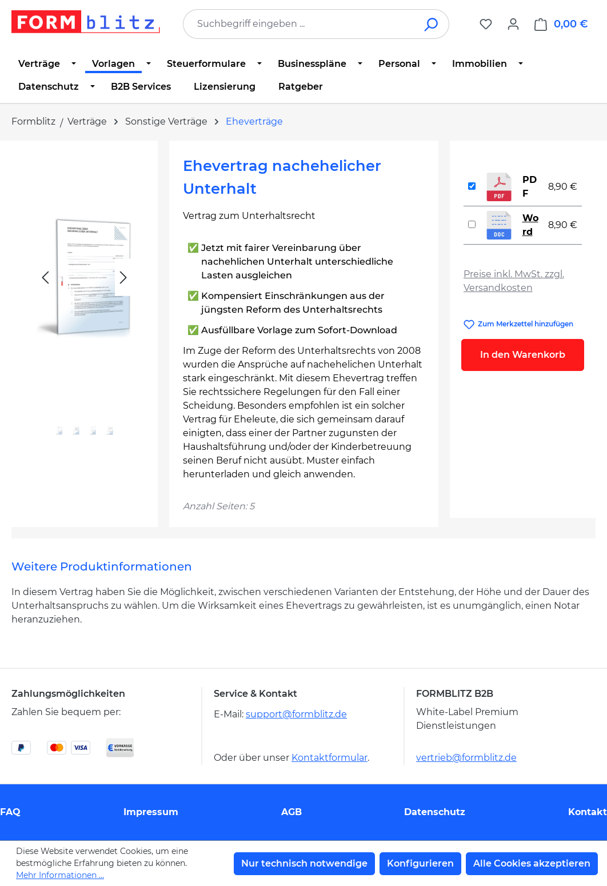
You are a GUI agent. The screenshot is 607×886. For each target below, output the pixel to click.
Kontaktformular (329, 757)
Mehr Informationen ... (60, 875)
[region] (84, 303)
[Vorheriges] (45, 277)
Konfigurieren (420, 863)
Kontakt (587, 812)
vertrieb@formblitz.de (466, 757)
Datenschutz (434, 812)
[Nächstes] (123, 277)
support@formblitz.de (296, 714)
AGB (291, 812)
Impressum (150, 812)
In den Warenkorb (522, 354)
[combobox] (299, 24)
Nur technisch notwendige (304, 863)
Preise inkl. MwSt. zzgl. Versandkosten (514, 281)
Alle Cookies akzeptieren (531, 863)
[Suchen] (431, 24)
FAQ (10, 812)
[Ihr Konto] (513, 24)
